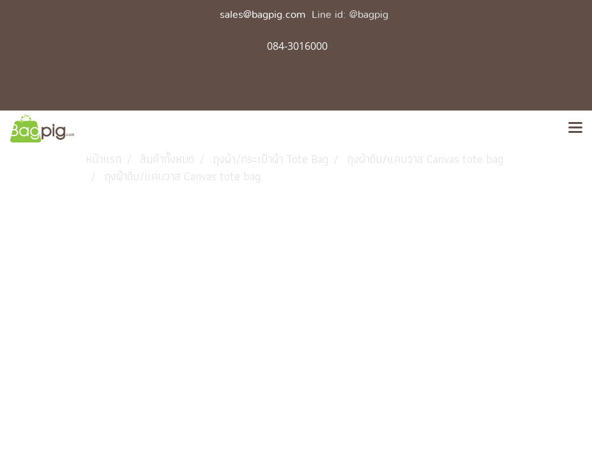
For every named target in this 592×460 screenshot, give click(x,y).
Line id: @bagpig (350, 15)
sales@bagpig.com (262, 15)
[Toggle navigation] (575, 128)
